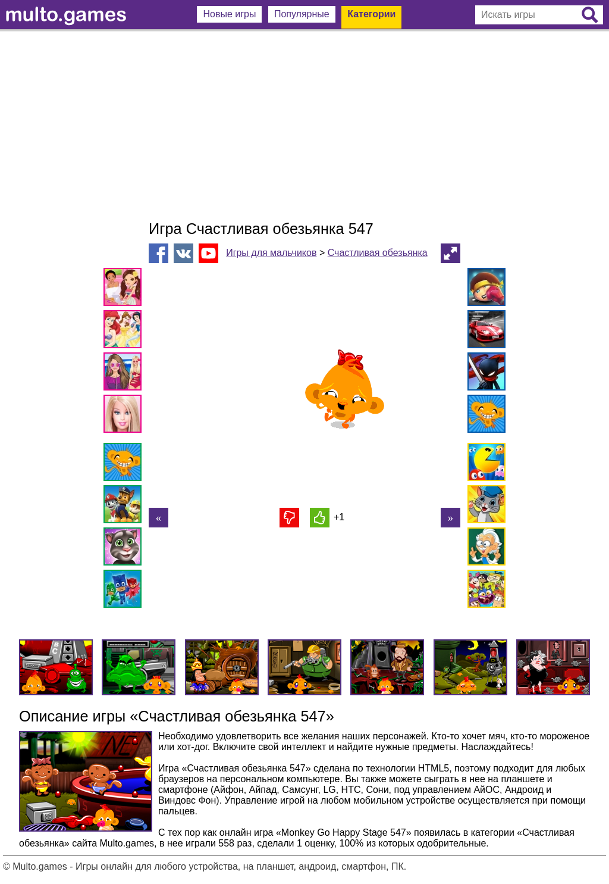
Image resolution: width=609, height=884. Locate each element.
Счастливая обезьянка (378, 253)
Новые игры (229, 14)
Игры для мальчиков (271, 253)
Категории (371, 14)
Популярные (301, 14)
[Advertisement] (304, 125)
